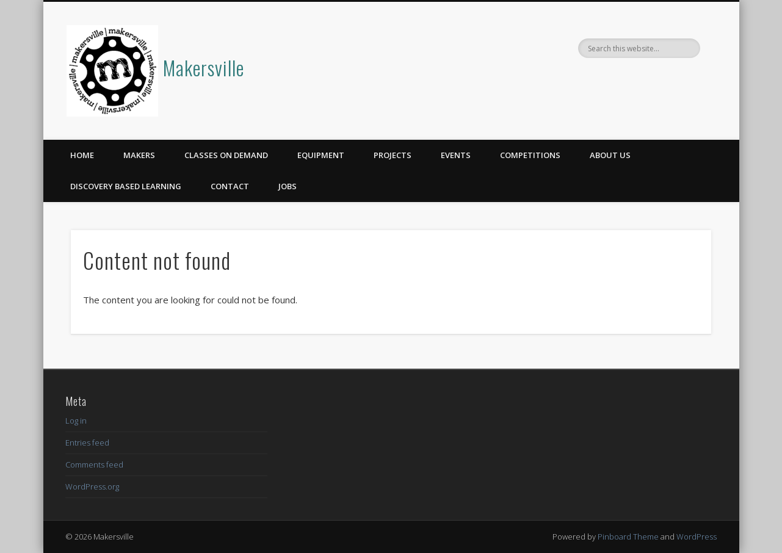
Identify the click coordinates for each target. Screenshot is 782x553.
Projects (392, 155)
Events (456, 155)
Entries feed (87, 442)
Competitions (530, 155)
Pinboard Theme (628, 536)
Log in (76, 420)
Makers (139, 155)
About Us (610, 155)
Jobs (287, 186)
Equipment (320, 155)
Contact (230, 186)
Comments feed (94, 464)
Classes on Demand (226, 155)
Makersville (203, 67)
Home (82, 155)
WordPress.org (92, 486)
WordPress (696, 536)
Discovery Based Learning (125, 186)
